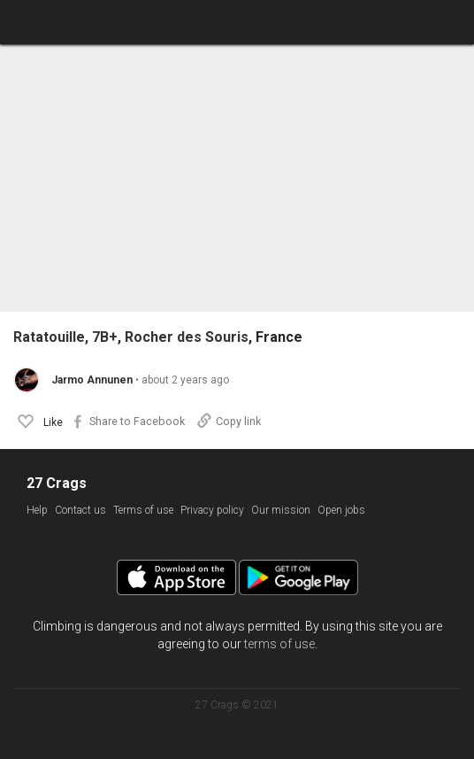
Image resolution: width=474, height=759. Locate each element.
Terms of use (143, 510)
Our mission (280, 510)
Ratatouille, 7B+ (65, 337)
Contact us (80, 510)
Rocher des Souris (186, 337)
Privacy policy (212, 510)
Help (37, 510)
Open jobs (341, 510)
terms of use (279, 644)
